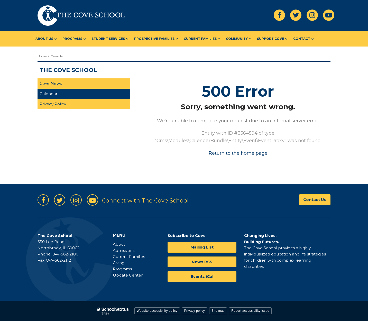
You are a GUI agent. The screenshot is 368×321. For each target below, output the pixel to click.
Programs (122, 269)
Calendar (48, 93)
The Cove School (68, 70)
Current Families (129, 256)
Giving (118, 262)
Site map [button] (218, 311)
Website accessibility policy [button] (157, 311)
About (119, 244)
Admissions (123, 250)
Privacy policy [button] (194, 311)
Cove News (51, 83)
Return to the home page (238, 153)
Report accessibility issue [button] (250, 311)
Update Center (128, 275)
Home (42, 56)
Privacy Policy (53, 104)
